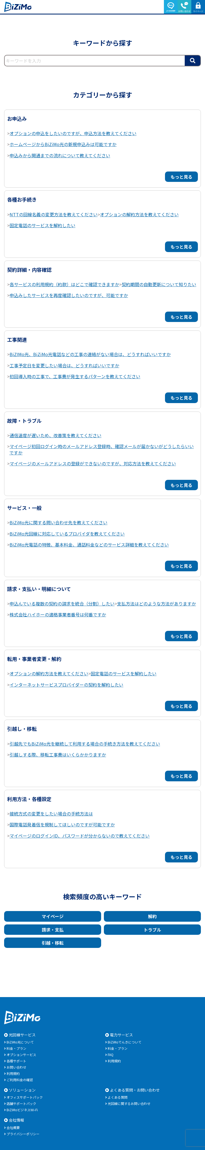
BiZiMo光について (20, 1042)
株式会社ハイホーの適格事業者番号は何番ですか (58, 614)
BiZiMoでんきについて (124, 1042)
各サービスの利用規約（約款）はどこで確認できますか (64, 284)
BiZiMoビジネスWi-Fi (22, 1109)
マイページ (53, 916)
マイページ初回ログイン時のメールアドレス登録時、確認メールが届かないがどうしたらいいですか (101, 449)
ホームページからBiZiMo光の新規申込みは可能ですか (63, 144)
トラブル (152, 929)
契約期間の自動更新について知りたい (159, 284)
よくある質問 (117, 1097)
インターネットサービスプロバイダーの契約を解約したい (66, 684)
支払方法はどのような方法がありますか (156, 603)
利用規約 (13, 1073)
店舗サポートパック (21, 1103)
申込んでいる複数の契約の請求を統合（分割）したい (62, 603)
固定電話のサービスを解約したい (42, 225)
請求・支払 (53, 929)
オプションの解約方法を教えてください (139, 214)
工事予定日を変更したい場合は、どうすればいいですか (64, 365)
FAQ (110, 1054)
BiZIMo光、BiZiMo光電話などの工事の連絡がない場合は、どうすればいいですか (90, 354)
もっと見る (181, 176)
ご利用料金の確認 (20, 1079)
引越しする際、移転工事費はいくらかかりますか (58, 754)
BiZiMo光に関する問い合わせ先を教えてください (58, 522)
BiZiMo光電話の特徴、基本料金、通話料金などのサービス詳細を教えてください (89, 544)
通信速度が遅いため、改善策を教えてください (55, 435)
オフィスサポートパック (25, 1097)
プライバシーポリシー (23, 1133)
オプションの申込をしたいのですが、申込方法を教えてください (73, 133)
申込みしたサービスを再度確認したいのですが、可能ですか (69, 295)
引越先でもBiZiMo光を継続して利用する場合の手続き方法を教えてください (85, 743)
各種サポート (16, 1061)
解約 (152, 916)
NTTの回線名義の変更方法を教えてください (54, 214)
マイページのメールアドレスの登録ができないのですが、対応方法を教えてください (93, 463)
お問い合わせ (16, 1067)
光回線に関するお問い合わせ (129, 1103)
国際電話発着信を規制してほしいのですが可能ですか (62, 824)
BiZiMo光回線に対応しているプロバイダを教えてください (67, 533)
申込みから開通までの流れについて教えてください (60, 155)
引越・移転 (53, 942)
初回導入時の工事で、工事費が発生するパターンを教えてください (75, 376)
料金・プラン (16, 1048)
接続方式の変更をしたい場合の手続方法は (51, 813)
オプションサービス (21, 1054)
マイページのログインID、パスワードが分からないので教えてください (80, 835)
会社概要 (13, 1127)
